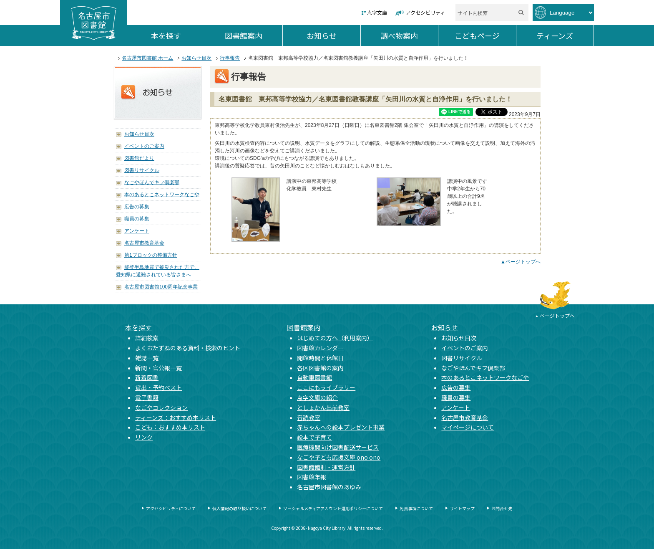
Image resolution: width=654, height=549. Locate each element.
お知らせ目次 (196, 58)
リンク (144, 437)
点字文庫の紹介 (317, 397)
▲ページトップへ (521, 262)
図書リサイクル (141, 170)
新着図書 (146, 377)
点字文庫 (377, 12)
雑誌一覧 (146, 358)
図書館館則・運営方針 (326, 467)
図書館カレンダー (320, 348)
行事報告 (230, 58)
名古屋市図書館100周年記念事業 (161, 287)
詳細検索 (146, 338)
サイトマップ (462, 508)
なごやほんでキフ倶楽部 (151, 182)
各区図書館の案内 (320, 368)
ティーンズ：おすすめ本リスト (175, 417)
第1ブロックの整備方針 (150, 255)
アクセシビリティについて (171, 508)
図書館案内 (253, 35)
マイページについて (467, 427)
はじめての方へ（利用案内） (335, 338)
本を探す (178, 35)
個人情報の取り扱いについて (239, 508)
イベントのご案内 (144, 146)
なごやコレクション (161, 407)
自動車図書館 (314, 377)
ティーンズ (565, 35)
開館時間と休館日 (320, 358)
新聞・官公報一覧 (158, 368)
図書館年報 (311, 477)
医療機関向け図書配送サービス (338, 447)
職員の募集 (136, 219)
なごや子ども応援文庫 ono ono (338, 457)
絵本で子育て (314, 437)
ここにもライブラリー (326, 387)
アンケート (136, 231)
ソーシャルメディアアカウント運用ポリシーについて (333, 508)
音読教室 (308, 417)
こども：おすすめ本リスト (170, 427)
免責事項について (416, 508)
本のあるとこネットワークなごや (161, 194)
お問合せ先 (501, 508)
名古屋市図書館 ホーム (147, 58)
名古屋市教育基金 (144, 243)
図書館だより (139, 158)
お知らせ (333, 35)
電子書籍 (146, 397)
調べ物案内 (409, 35)
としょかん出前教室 (323, 407)
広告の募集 (136, 207)
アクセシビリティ (425, 12)
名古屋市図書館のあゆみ (329, 487)
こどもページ (485, 35)
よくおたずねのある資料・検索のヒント (187, 348)
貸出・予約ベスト (158, 387)
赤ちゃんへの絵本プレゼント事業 (341, 427)
